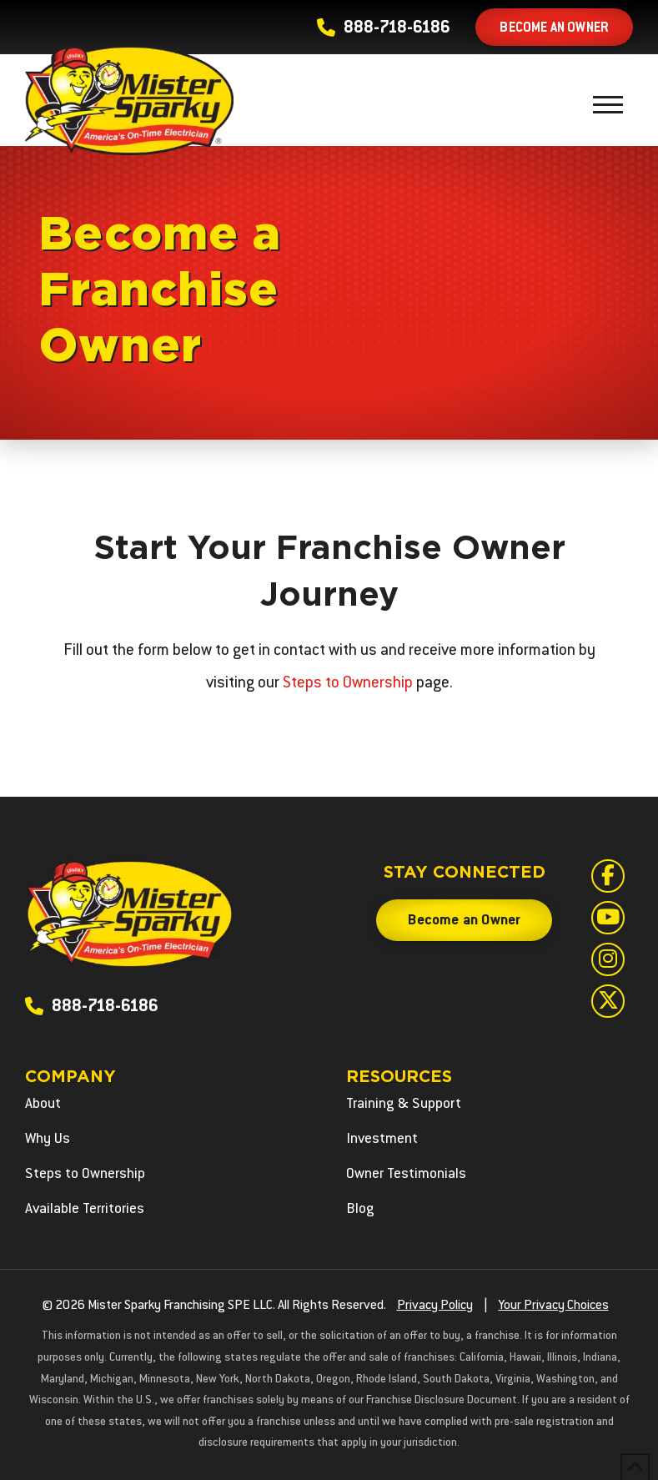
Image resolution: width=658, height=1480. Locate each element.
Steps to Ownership (348, 684)
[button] (608, 104)
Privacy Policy (435, 1306)
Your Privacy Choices (554, 1306)
